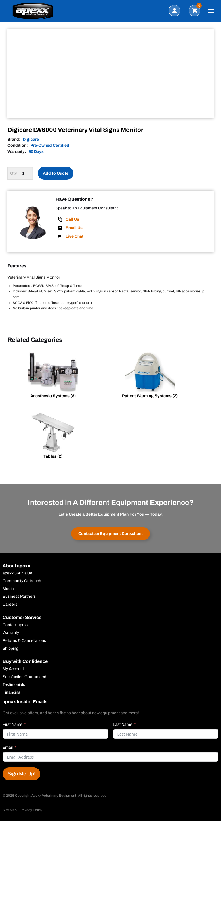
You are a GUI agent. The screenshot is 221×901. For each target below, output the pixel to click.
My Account (13, 669)
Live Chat (74, 236)
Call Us (72, 219)
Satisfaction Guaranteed (24, 677)
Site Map (10, 810)
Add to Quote (55, 173)
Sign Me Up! (21, 774)
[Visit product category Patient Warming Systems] (149, 376)
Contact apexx (15, 625)
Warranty (11, 633)
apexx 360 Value (17, 573)
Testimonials (14, 685)
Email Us (74, 228)
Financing (11, 692)
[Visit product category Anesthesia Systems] (52, 376)
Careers (10, 605)
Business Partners (19, 597)
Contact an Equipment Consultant (110, 533)
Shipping (10, 649)
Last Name (122, 724)
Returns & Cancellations (24, 641)
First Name (12, 724)
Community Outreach (22, 581)
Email (8, 747)
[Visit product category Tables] (52, 436)
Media (8, 589)
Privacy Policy (31, 810)
